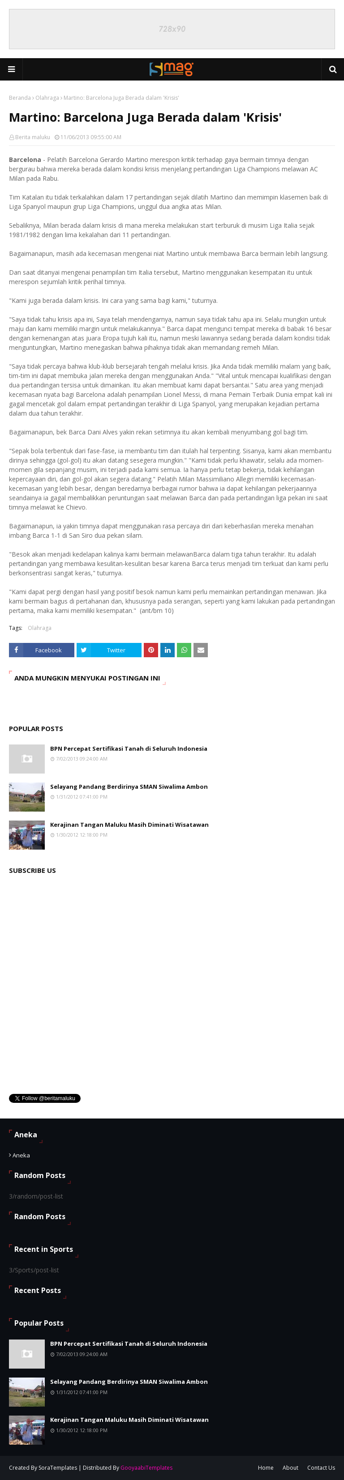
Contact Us (321, 1467)
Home (266, 1467)
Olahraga (47, 98)
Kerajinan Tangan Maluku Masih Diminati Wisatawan (129, 825)
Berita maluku (32, 137)
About (290, 1467)
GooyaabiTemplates (146, 1467)
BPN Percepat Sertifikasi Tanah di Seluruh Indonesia (128, 748)
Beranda (20, 98)
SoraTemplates (58, 1467)
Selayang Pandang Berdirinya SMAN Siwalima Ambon (129, 787)
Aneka (21, 1155)
